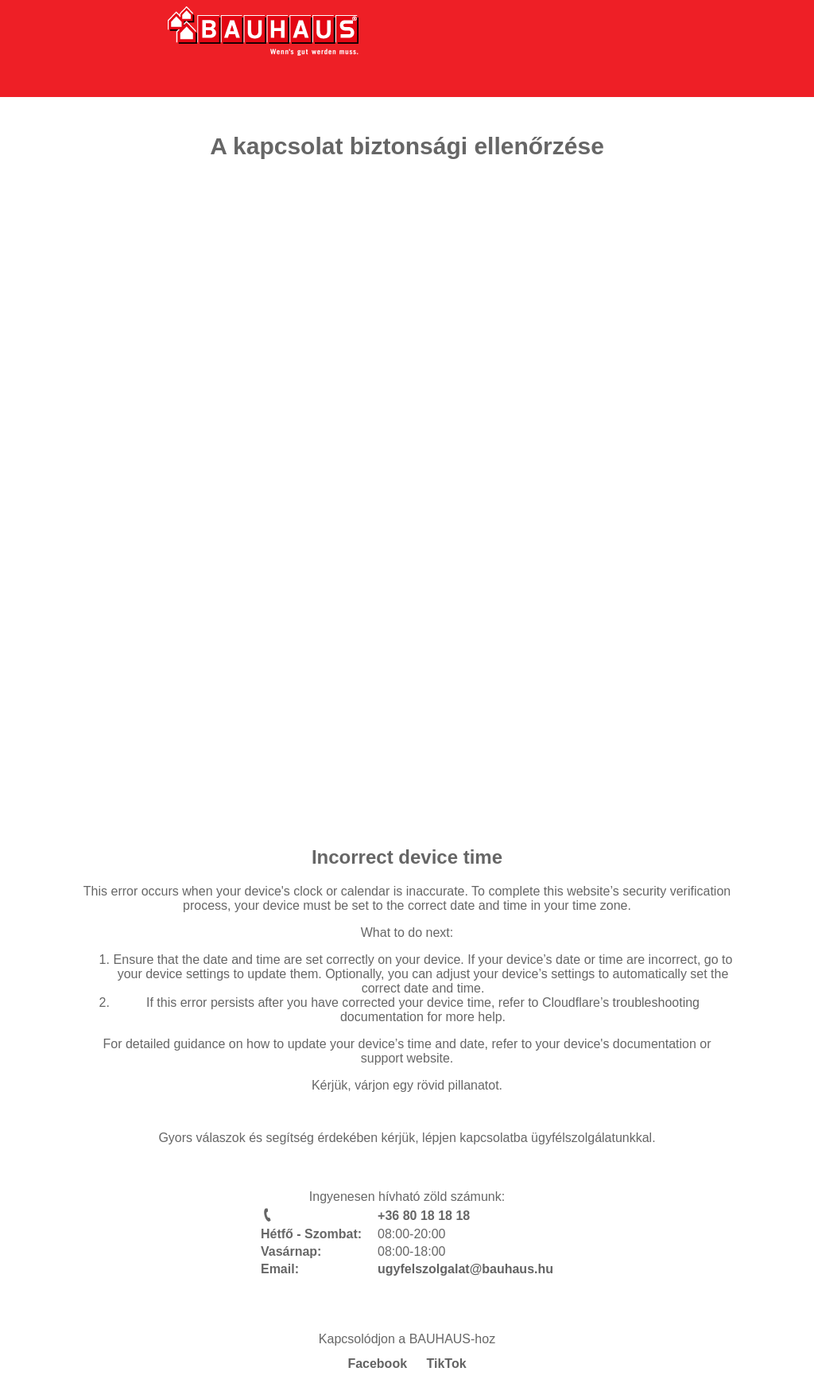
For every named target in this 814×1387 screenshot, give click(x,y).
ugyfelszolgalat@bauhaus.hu (465, 1269)
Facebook (377, 1363)
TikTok (447, 1363)
